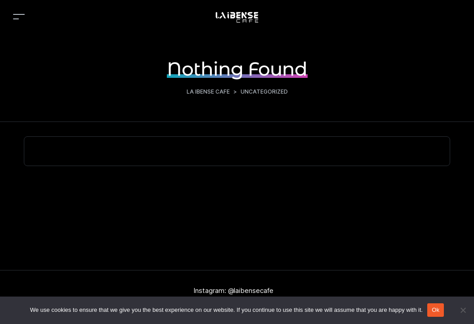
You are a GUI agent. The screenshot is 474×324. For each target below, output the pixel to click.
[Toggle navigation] (19, 16)
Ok (435, 309)
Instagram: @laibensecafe (233, 290)
